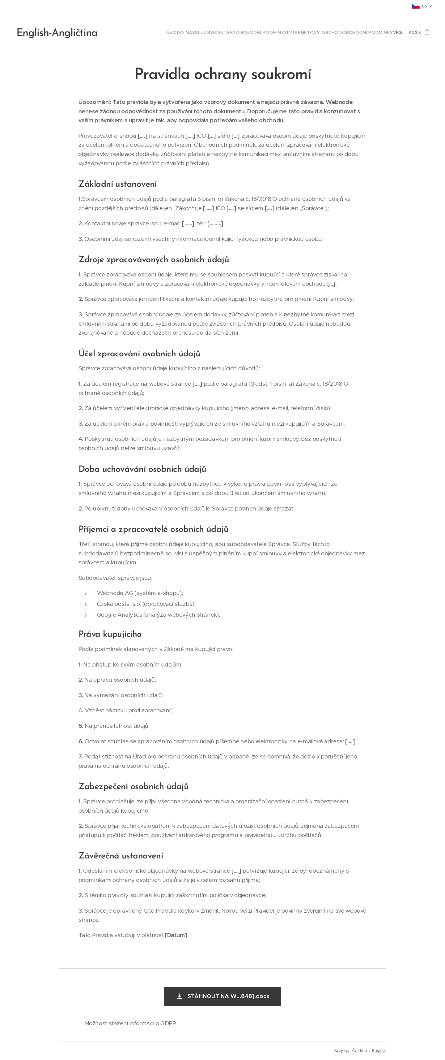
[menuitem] (135, 32)
